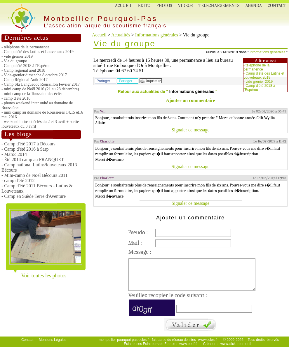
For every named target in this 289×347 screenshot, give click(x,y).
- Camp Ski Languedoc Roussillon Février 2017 (40, 84)
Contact (27, 340)
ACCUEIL (123, 5)
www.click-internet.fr (236, 344)
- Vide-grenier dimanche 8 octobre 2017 (34, 75)
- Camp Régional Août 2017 (24, 79)
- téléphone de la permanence (25, 47)
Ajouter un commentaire (190, 100)
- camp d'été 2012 (18, 180)
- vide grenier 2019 (17, 56)
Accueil (99, 34)
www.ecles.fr (207, 340)
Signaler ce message (191, 129)
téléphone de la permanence (256, 67)
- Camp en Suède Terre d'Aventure (33, 196)
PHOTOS (164, 5)
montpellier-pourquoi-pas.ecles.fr (124, 340)
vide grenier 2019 (259, 82)
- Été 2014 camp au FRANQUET (32, 159)
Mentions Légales (52, 340)
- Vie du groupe (14, 61)
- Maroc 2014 (14, 154)
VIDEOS (185, 5)
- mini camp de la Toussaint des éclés (31, 93)
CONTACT (277, 5)
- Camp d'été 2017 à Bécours (28, 143)
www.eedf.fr (188, 344)
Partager (103, 81)
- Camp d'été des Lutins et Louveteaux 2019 (37, 52)
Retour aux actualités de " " (167, 91)
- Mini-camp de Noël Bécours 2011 (34, 175)
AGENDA (253, 5)
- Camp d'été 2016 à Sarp (25, 149)
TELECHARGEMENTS (219, 5)
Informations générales (156, 34)
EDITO (144, 5)
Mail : (135, 242)
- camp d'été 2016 (15, 98)
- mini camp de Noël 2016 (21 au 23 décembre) (40, 89)
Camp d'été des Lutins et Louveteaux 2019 (263, 75)
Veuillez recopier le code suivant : (167, 295)
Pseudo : (138, 232)
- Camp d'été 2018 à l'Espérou (26, 66)
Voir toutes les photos (43, 276)
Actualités (120, 34)
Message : (140, 252)
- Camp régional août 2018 (23, 70)
